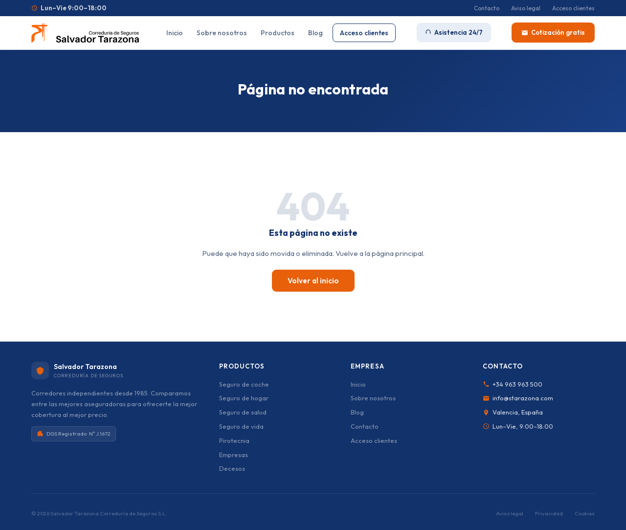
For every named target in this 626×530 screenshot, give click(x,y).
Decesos (232, 468)
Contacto (486, 8)
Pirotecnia (234, 440)
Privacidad (549, 513)
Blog (315, 32)
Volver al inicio (313, 280)
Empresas (233, 455)
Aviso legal (525, 8)
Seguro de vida (241, 426)
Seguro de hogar (243, 398)
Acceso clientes (573, 8)
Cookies (585, 513)
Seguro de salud (243, 412)
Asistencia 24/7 (454, 32)
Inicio (174, 32)
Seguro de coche (244, 384)
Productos (277, 32)
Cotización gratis (553, 32)
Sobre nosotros (222, 32)
